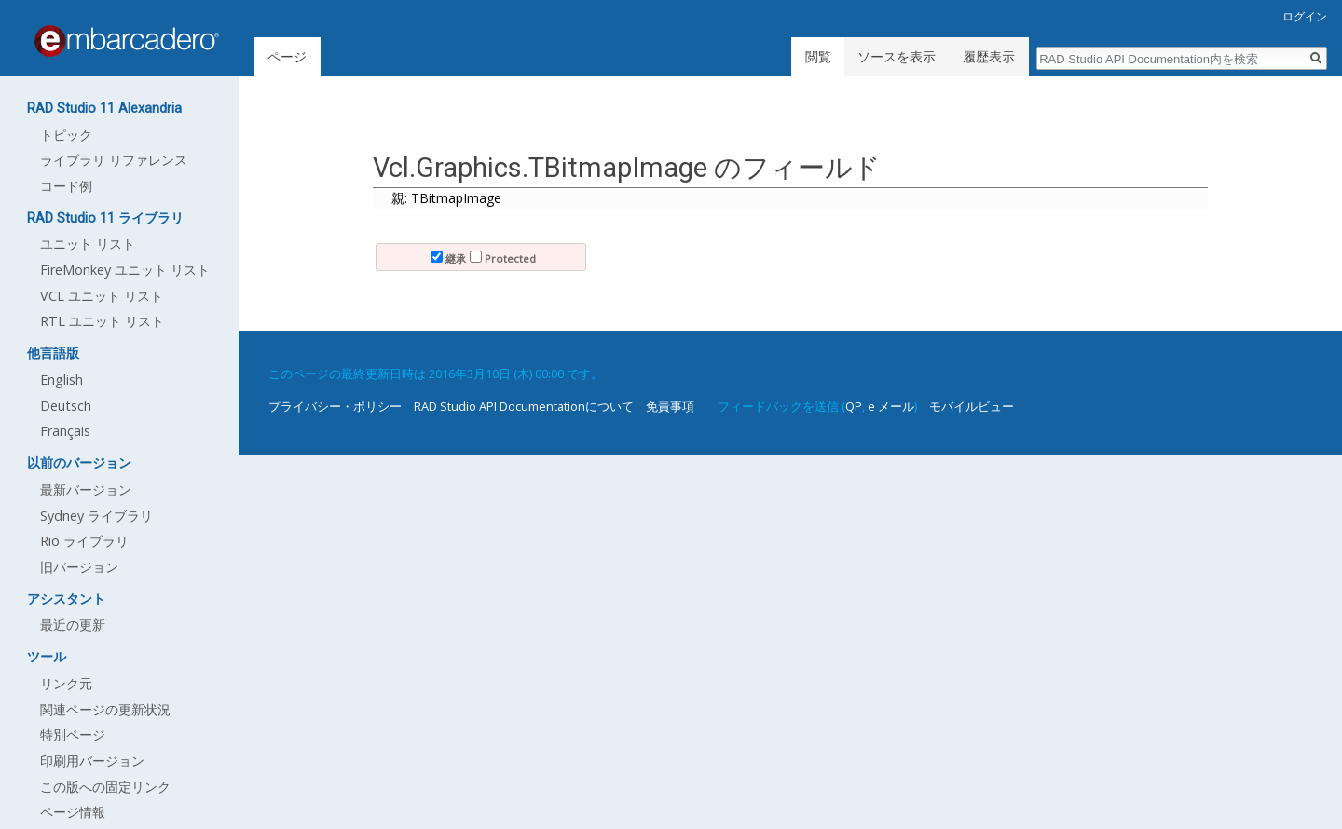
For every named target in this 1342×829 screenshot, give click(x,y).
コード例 (66, 186)
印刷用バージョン (92, 760)
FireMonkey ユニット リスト (125, 270)
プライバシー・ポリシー (335, 406)
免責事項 (670, 406)
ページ (287, 56)
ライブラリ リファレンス (113, 160)
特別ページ (72, 734)
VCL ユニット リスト (101, 296)
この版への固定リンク (105, 786)
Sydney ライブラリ (96, 515)
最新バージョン (85, 489)
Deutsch (65, 405)
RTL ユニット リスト (102, 321)
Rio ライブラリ (84, 541)
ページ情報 (72, 812)
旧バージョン (79, 567)
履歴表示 (989, 56)
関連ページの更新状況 (105, 709)
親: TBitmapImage (446, 198)
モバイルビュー (971, 406)
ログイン (1304, 16)
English (61, 379)
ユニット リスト (87, 243)
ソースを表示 (896, 56)
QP (853, 406)
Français (65, 431)
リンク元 (66, 683)
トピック (66, 134)
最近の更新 (72, 624)
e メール (891, 406)
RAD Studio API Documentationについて (524, 406)
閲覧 (818, 56)
